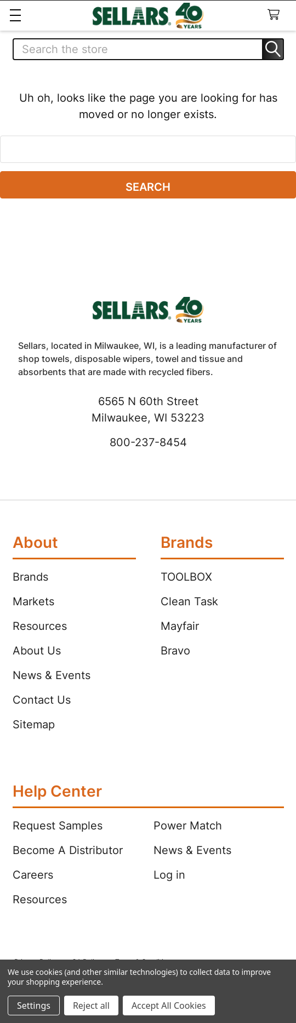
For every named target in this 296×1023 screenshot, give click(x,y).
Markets (33, 601)
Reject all (91, 1005)
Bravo (175, 650)
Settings (33, 1005)
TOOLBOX (186, 576)
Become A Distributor (68, 850)
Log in (169, 874)
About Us (37, 650)
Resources (40, 626)
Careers (33, 874)
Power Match (187, 825)
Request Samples (58, 825)
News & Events (51, 675)
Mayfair (180, 626)
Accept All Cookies (169, 1005)
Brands (30, 576)
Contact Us (42, 699)
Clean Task (189, 601)
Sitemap (34, 724)
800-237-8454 (148, 442)
